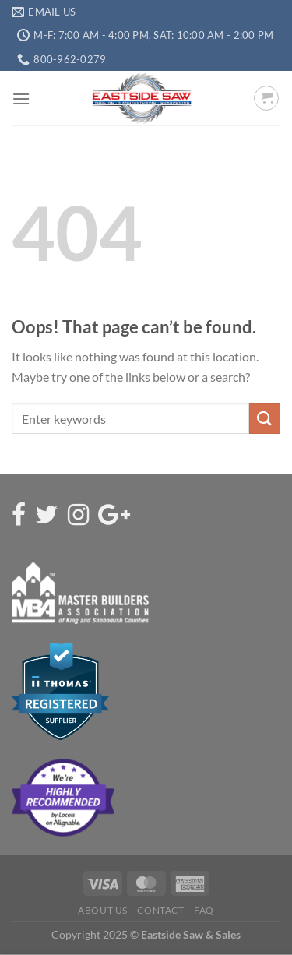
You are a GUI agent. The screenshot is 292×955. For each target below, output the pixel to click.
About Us (103, 910)
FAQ (204, 910)
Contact (160, 910)
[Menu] (21, 98)
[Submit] (264, 418)
